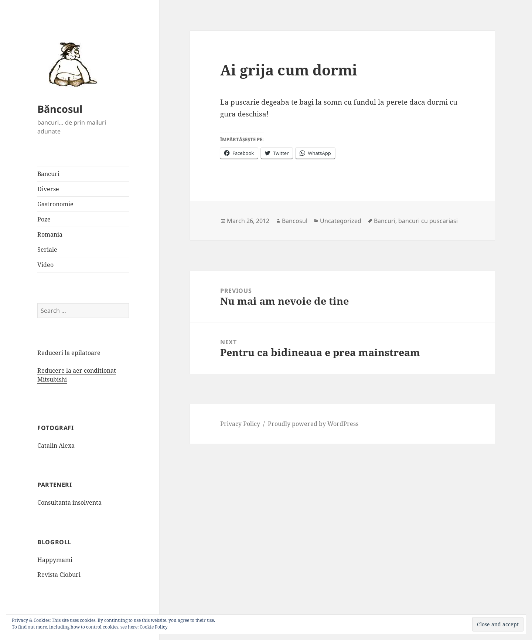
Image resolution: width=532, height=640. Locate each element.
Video (45, 265)
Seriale (47, 249)
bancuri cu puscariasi (428, 221)
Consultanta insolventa (69, 502)
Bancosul (294, 221)
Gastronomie (55, 204)
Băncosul (59, 109)
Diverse (48, 189)
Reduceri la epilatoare (68, 353)
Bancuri (48, 174)
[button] (70, 64)
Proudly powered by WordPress (313, 424)
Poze (44, 219)
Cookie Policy (154, 627)
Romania (49, 234)
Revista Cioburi (59, 574)
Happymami (54, 560)
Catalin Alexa (56, 445)
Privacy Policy (240, 424)
